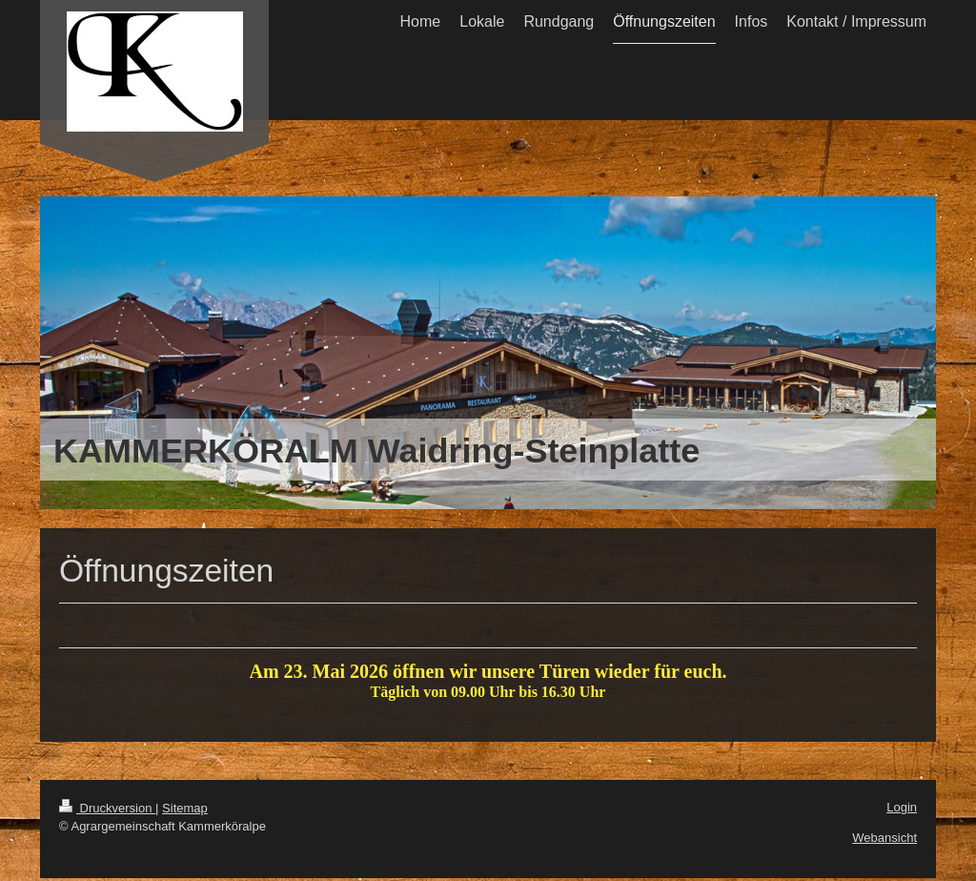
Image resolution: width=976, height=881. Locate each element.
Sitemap (185, 811)
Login (901, 810)
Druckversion (107, 811)
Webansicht (884, 840)
